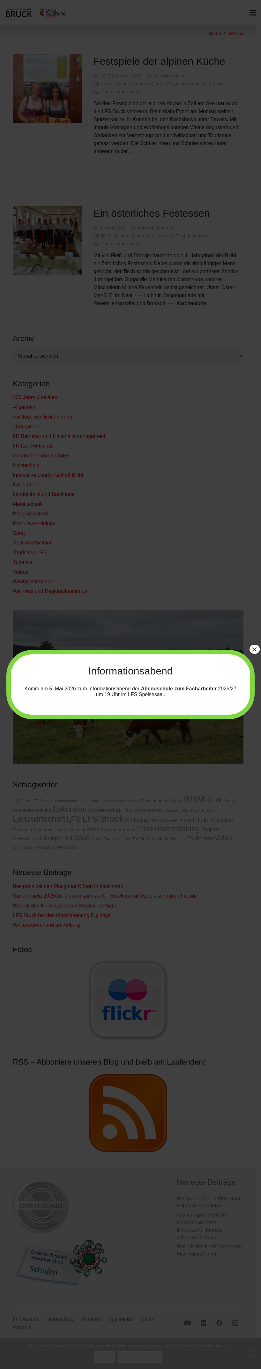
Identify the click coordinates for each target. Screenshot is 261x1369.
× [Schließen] (254, 649)
